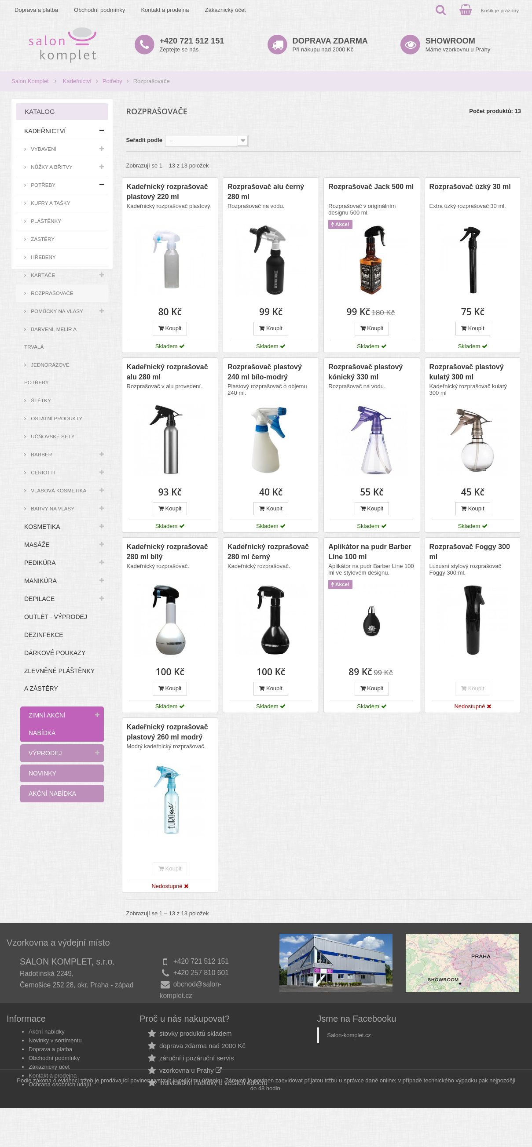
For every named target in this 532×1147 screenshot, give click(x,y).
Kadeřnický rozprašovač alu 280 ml (167, 372)
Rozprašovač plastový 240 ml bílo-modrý (264, 372)
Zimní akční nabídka (47, 724)
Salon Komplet (30, 81)
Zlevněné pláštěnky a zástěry (59, 679)
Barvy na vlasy (51, 508)
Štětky (40, 400)
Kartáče (42, 275)
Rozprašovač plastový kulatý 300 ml (466, 372)
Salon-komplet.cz (349, 1044)
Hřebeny (42, 257)
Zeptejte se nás (191, 44)
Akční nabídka (52, 793)
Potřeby (112, 81)
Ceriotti (42, 472)
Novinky (42, 773)
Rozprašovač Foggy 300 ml (469, 552)
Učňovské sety (52, 436)
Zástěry (42, 239)
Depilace (39, 598)
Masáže (37, 544)
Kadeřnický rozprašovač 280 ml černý (268, 552)
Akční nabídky (47, 1041)
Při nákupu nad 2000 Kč (330, 44)
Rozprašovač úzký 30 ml (470, 186)
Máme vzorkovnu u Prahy (458, 44)
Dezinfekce (43, 634)
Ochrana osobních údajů (60, 1093)
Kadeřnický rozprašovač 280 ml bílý (167, 552)
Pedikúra (40, 562)
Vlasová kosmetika (57, 490)
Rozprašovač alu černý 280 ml (265, 191)
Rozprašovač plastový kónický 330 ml (365, 372)
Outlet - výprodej (55, 616)
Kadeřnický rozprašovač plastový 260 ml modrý (167, 732)
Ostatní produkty (55, 418)
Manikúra (40, 580)
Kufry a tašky (49, 203)
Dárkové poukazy (54, 652)
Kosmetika (42, 526)
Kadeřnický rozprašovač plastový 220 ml (167, 191)
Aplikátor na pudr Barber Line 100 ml (369, 552)
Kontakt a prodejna (165, 10)
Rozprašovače (51, 293)
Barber (40, 454)
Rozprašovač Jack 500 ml (371, 186)
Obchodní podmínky (99, 10)
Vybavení (42, 149)
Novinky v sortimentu (55, 1049)
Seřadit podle (144, 140)
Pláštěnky (45, 221)
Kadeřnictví (77, 81)
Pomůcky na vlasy (56, 311)
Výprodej (45, 753)
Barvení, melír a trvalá (50, 338)
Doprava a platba (36, 10)
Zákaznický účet (225, 10)
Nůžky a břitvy (51, 167)
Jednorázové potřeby (47, 373)
